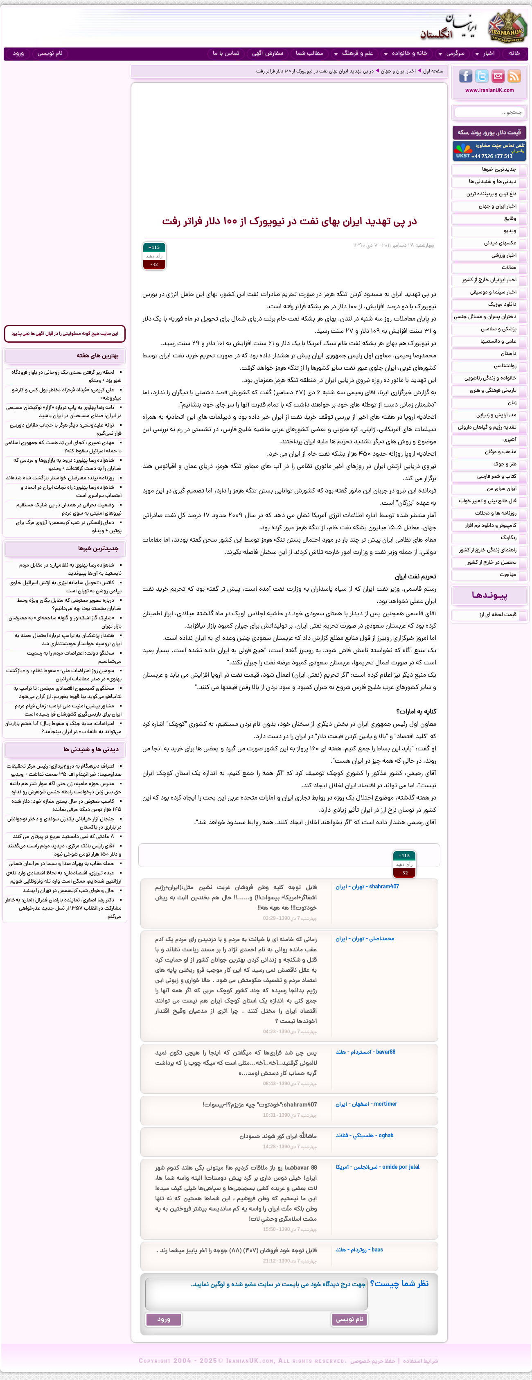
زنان (517, 403)
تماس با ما (226, 54)
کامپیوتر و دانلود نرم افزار (495, 526)
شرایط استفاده (420, 1361)
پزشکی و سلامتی (503, 329)
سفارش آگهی (267, 54)
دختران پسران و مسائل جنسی (490, 317)
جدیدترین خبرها (504, 170)
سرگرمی (451, 54)
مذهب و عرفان (505, 452)
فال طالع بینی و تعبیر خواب (492, 501)
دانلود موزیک (507, 305)
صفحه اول (433, 71)
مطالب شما (309, 54)
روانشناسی (510, 366)
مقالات (514, 268)
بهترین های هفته (98, 356)
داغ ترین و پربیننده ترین (496, 194)
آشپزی (514, 440)
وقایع (515, 219)
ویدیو (515, 231)
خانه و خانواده (406, 54)
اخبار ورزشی (508, 256)
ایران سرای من (506, 489)
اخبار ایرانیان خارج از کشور (494, 280)
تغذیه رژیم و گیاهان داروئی (492, 428)
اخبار (485, 54)
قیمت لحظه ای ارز (503, 615)
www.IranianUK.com (489, 91)
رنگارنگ (513, 538)
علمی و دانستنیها (503, 342)
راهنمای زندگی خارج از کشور (492, 551)
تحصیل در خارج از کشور (496, 563)
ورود (18, 54)
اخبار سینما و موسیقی (498, 293)
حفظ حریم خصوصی (372, 1361)
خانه (514, 54)
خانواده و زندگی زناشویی (495, 379)
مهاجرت (513, 575)
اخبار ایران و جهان (398, 71)
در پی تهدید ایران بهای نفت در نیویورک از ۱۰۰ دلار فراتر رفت (315, 71)
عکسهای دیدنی (505, 243)
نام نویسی (50, 54)
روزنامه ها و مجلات (500, 514)
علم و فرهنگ (353, 54)
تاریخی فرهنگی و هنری (498, 391)
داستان (513, 354)
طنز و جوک (510, 465)
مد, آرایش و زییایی (501, 415)
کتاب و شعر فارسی (501, 477)
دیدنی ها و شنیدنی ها (497, 182)
